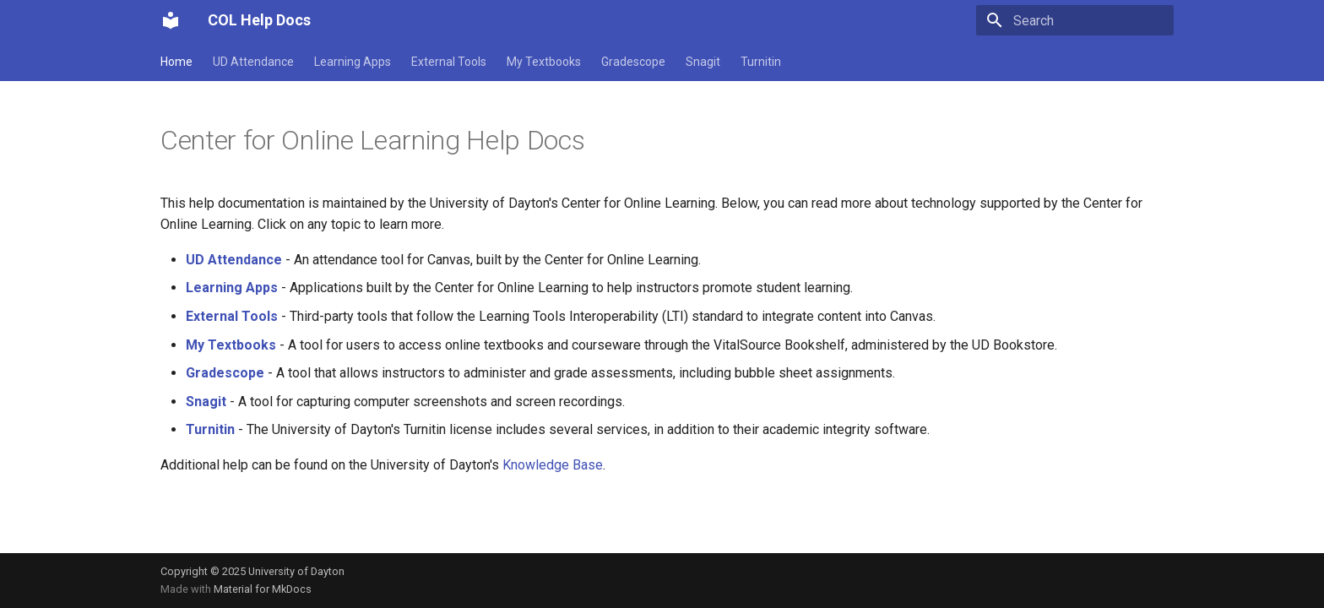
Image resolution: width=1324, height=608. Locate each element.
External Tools (448, 61)
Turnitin (761, 61)
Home (176, 61)
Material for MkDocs (263, 589)
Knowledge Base (552, 465)
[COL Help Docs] (170, 20)
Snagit (703, 61)
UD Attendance (253, 61)
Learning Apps (352, 61)
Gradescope (633, 61)
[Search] (1075, 20)
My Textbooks (544, 61)
